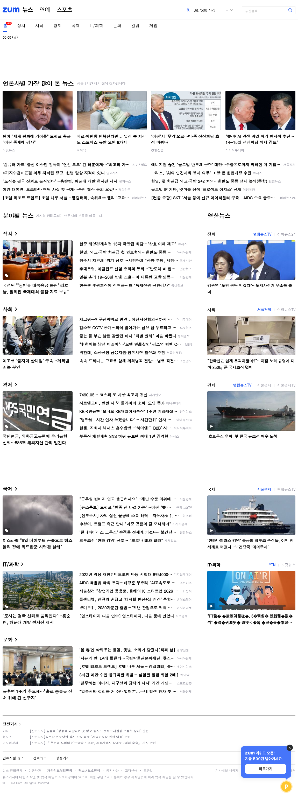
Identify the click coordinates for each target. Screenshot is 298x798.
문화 (117, 26)
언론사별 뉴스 (13, 757)
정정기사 (10, 724)
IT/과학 (96, 26)
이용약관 (35, 770)
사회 (39, 26)
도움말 (148, 770)
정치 (21, 26)
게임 (153, 26)
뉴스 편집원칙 (12, 770)
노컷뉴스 (9, 150)
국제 (76, 26)
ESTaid (10, 783)
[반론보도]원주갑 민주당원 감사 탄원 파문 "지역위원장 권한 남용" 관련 (80, 736)
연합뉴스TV (262, 234)
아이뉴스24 (286, 234)
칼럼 (135, 26)
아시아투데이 (234, 150)
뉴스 (28, 9)
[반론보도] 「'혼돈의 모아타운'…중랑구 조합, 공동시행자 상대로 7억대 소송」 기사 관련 (93, 742)
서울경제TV (286, 385)
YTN (272, 564)
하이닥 (81, 150)
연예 (45, 9)
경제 (57, 26)
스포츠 (64, 9)
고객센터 (131, 770)
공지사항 (112, 770)
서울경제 (264, 309)
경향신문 (157, 150)
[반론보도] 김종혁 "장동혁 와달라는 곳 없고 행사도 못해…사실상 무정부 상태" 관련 (89, 731)
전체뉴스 (40, 757)
